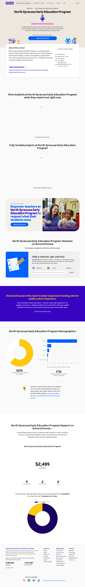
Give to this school (42, 38)
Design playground (73, 558)
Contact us (71, 559)
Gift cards (58, 554)
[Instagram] (24, 580)
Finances (46, 556)
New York (30, 8)
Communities (72, 552)
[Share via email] (53, 268)
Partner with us (50, 3)
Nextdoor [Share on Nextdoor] (66, 268)
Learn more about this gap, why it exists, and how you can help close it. (45, 396)
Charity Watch (31, 558)
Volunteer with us (60, 561)
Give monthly (59, 559)
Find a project (59, 550)
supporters (14, 563)
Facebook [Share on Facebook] (37, 268)
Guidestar (18, 559)
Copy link (71, 272)
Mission (45, 550)
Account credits (60, 552)
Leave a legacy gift (60, 563)
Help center (71, 550)
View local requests (63, 66)
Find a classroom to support (23, 3)
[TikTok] (39, 580)
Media (70, 554)
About (19, 82)
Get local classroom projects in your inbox (54, 580)
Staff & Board (47, 558)
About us (58, 3)
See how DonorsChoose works (42, 311)
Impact (26, 82)
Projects (35, 82)
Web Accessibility (48, 561)
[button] (53, 272)
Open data (71, 556)
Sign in (77, 3)
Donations (65, 82)
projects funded (33, 563)
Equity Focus (47, 554)
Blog (74, 554)
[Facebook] (34, 580)
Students (55, 82)
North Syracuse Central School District (46, 8)
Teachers (45, 82)
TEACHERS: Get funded (38, 3)
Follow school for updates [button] (65, 49)
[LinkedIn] (29, 580)
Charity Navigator (10, 559)
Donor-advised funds (61, 556)
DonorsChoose (10, 3)
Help (64, 3)
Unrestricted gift (60, 565)
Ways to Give (60, 548)
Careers (45, 559)
